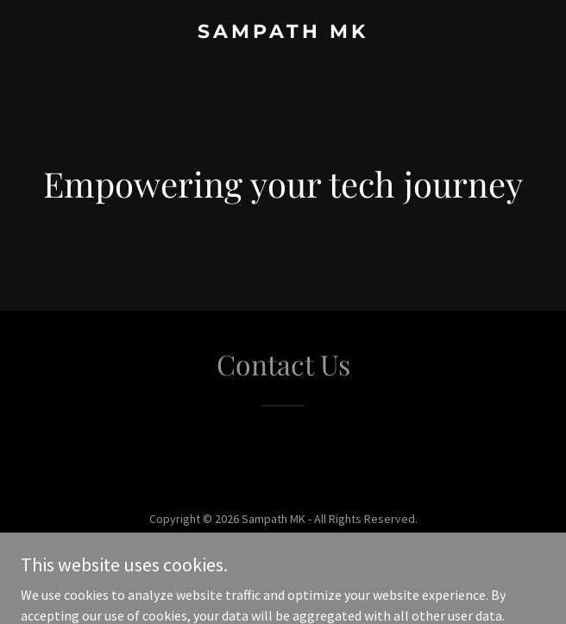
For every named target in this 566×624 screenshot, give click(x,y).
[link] (283, 32)
